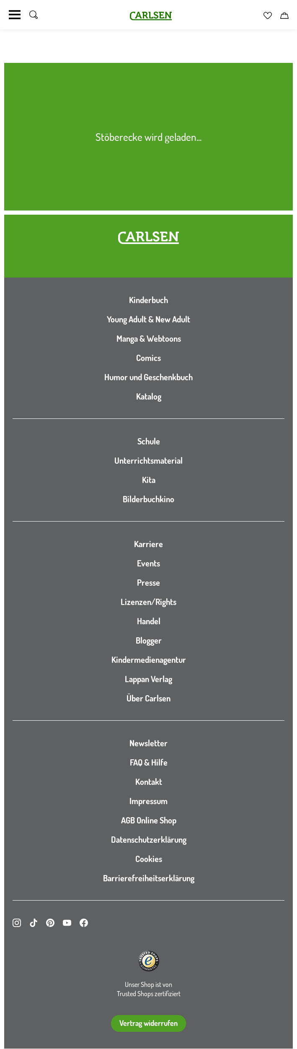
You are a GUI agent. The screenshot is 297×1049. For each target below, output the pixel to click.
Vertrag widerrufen (148, 1023)
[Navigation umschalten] (14, 14)
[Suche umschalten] (33, 14)
